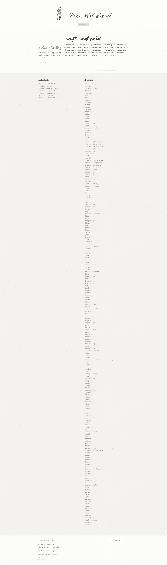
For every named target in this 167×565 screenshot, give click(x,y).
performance (90, 378)
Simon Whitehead (92, 15)
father (88, 209)
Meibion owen (90, 330)
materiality (90, 323)
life (87, 302)
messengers (89, 337)
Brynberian (89, 135)
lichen (88, 299)
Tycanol (88, 492)
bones (87, 119)
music (87, 346)
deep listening (91, 183)
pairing (88, 367)
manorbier (89, 320)
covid (87, 158)
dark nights (90, 179)
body (87, 116)
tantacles (89, 460)
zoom (87, 527)
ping (87, 381)
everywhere (89, 202)
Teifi (87, 462)
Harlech (88, 260)
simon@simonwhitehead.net (49, 554)
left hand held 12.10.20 (49, 98)
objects (88, 358)
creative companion (93, 163)
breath (88, 126)
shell (87, 425)
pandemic (88, 369)
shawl (87, 422)
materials (89, 325)
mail (87, 313)
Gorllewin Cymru (92, 246)
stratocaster (90, 448)
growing (88, 251)
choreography (90, 149)
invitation (89, 283)
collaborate (90, 151)
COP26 (87, 156)
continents (89, 153)
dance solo (89, 174)
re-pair (88, 395)
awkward (88, 107)
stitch (88, 441)
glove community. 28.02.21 (50, 88)
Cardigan (88, 137)
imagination (90, 276)
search (88, 415)
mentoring (89, 334)
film (87, 218)
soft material (91, 432)
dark (87, 177)
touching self (91, 485)
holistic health (92, 272)
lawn (87, 297)
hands (87, 258)
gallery (88, 232)
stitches (88, 443)
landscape (89, 293)
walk (87, 506)
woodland (88, 522)
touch (87, 483)
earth (87, 195)
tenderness (89, 464)
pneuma (88, 385)
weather (88, 515)
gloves (88, 244)
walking (88, 508)
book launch (90, 123)
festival (88, 211)
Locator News (90, 84)
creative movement (93, 165)
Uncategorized (91, 88)
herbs (87, 267)
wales (87, 504)
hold (87, 269)
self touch (89, 418)
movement (88, 341)
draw (87, 188)
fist (87, 225)
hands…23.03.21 (45, 86)
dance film (89, 172)
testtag (88, 466)
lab (86, 286)
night (87, 353)
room (87, 406)
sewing (88, 420)
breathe (88, 130)
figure (88, 216)
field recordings (92, 214)
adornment (89, 93)
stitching (89, 446)
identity (88, 274)
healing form (90, 265)
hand (87, 255)
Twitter (42, 558)
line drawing (90, 304)
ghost (87, 235)
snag (87, 427)
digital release (92, 186)
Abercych (88, 91)
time (87, 478)
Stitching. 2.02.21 (47, 91)
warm (87, 511)
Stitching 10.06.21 (47, 84)
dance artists (91, 170)
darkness (88, 181)
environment (90, 200)
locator (88, 311)
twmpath (88, 490)
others (88, 364)
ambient (88, 100)
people (88, 376)
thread (88, 473)
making (88, 316)
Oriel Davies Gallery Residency (99, 360)
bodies (88, 114)
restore (88, 402)
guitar (88, 253)
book (87, 121)
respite (88, 399)
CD (86, 139)
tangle (88, 457)
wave (87, 513)
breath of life (91, 128)
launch (88, 295)
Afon (87, 98)
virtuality (89, 501)
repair (88, 397)
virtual (88, 499)
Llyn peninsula (91, 309)
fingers (88, 223)
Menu (84, 25)
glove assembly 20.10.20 (49, 93)
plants (88, 383)
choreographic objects (94, 144)
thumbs (88, 476)
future (88, 230)
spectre (88, 439)
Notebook (88, 86)
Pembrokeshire (91, 374)
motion (88, 339)
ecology (88, 197)
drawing (88, 191)
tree (87, 487)
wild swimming (91, 520)
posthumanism (90, 390)
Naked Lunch (90, 348)
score (87, 409)
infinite (88, 279)
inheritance (90, 281)
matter (88, 327)
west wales (89, 517)
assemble (88, 102)
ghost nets (89, 237)
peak (87, 371)
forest (88, 228)
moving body (90, 344)
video (87, 497)
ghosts (88, 239)
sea (86, 413)
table (87, 455)
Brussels (88, 132)
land (87, 288)
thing (87, 471)
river (87, 404)
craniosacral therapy (94, 160)
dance (87, 167)
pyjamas (88, 392)
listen (88, 306)
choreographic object (94, 142)
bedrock (88, 112)
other (87, 362)
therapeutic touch (93, 469)
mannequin (89, 318)
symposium (89, 453)
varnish (88, 494)
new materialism (92, 350)
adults (88, 95)
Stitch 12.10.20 (46, 95)
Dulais (88, 193)
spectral (88, 436)
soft (87, 429)
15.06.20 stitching (49, 48)
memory (88, 332)
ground (88, 248)
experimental (90, 207)
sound (87, 434)
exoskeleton (90, 204)
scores (88, 411)
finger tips (90, 221)
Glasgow (88, 242)
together (88, 480)
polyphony (89, 388)
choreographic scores (94, 146)
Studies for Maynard (94, 450)
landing (88, 290)
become (88, 109)
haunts (88, 262)
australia (89, 105)
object (88, 355)
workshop (88, 525)
